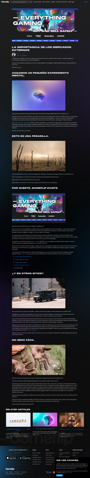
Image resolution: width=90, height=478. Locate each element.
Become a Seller (36, 453)
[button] (31, 2)
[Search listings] (21, 2)
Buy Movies (48, 464)
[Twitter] (15, 453)
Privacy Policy (24, 472)
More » (11, 438)
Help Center (76, 453)
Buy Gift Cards (49, 462)
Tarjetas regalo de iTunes (21, 259)
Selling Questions (36, 457)
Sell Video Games (36, 462)
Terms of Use (17, 472)
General (23, 53)
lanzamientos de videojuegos (22, 122)
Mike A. (18, 53)
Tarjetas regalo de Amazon (22, 265)
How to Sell (35, 455)
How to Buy (49, 455)
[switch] (73, 2)
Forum (74, 455)
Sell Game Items (36, 459)
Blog (7, 472)
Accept (59, 475)
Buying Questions (50, 453)
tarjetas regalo (24, 254)
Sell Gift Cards (36, 464)
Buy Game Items (50, 457)
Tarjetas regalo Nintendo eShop (23, 256)
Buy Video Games (50, 459)
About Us (11, 472)
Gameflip (35, 241)
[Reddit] (20, 453)
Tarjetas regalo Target (20, 262)
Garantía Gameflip (31, 330)
